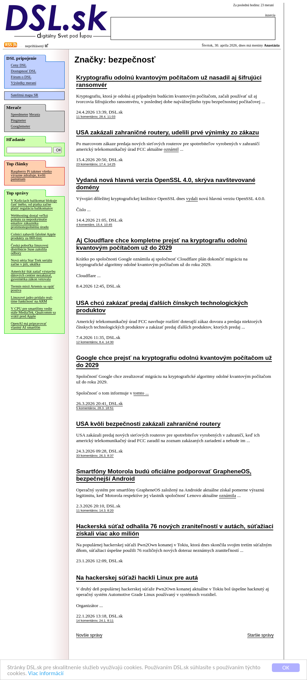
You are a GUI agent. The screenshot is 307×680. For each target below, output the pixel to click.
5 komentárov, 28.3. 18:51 (95, 408)
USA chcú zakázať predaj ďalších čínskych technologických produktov (162, 306)
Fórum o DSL (21, 77)
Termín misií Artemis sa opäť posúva (32, 288)
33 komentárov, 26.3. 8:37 (95, 455)
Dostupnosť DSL (23, 71)
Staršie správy (260, 635)
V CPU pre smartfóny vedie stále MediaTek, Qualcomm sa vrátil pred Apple (33, 312)
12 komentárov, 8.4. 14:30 (95, 342)
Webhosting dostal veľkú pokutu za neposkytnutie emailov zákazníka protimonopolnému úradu (30, 221)
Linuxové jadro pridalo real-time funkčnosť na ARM (31, 299)
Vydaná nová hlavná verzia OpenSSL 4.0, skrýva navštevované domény (165, 183)
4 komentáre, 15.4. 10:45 (94, 224)
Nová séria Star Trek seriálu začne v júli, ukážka (31, 262)
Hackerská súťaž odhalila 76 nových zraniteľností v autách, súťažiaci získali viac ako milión (174, 530)
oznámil (171, 149)
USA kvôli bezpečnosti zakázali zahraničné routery (148, 423)
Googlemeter (20, 126)
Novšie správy (89, 635)
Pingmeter (18, 120)
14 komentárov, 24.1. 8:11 (95, 620)
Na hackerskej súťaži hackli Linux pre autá (137, 577)
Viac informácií (46, 673)
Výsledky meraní (23, 83)
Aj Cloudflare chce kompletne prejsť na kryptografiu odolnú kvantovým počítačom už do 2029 (161, 244)
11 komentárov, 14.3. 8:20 (95, 510)
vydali (191, 198)
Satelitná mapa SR (24, 95)
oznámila (227, 495)
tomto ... (141, 393)
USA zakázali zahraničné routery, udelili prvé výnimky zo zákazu (167, 132)
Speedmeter (19, 114)
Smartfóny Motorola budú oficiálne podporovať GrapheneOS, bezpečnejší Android (163, 475)
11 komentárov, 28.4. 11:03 (95, 116)
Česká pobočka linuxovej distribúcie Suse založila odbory (29, 249)
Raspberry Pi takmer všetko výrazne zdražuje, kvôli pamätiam (31, 175)
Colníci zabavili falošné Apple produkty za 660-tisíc (33, 236)
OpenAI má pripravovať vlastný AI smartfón (29, 325)
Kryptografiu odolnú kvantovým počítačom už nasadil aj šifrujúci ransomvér (168, 81)
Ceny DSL (18, 65)
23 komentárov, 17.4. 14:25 (95, 164)
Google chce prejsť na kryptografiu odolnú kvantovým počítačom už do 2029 (174, 361)
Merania (34, 114)
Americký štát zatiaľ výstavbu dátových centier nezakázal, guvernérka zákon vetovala (33, 275)
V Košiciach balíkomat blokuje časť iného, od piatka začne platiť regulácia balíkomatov (34, 204)
